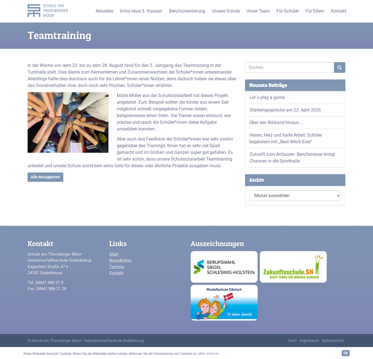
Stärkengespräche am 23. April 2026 (285, 110)
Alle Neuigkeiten (45, 177)
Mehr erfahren (208, 354)
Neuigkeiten (120, 260)
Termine (116, 266)
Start (113, 254)
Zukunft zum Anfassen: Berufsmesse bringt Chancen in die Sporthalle (292, 158)
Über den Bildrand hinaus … (276, 122)
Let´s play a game (267, 97)
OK (345, 353)
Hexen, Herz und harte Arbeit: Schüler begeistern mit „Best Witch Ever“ (286, 138)
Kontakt (116, 272)
